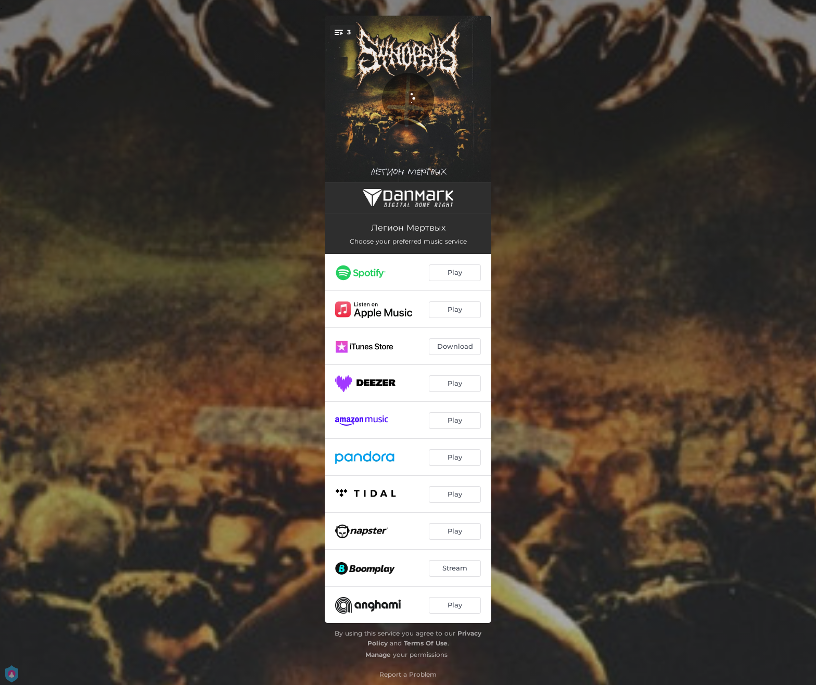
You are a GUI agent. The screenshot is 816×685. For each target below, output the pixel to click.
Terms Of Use (426, 643)
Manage (378, 654)
